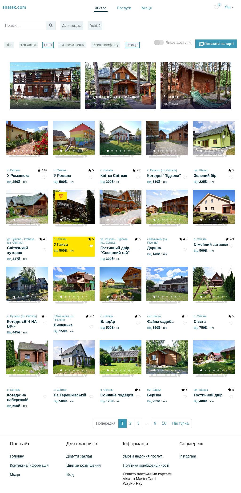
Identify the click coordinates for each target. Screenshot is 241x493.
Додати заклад (79, 456)
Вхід (70, 475)
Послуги (124, 8)
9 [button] (155, 423)
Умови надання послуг (142, 456)
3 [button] (138, 423)
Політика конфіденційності (146, 465)
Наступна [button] (180, 423)
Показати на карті (216, 44)
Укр (229, 7)
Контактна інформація (29, 465)
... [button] (146, 423)
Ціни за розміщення (83, 465)
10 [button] (164, 423)
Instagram (187, 456)
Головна (17, 456)
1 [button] (122, 423)
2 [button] (130, 423)
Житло (100, 8)
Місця (147, 8)
